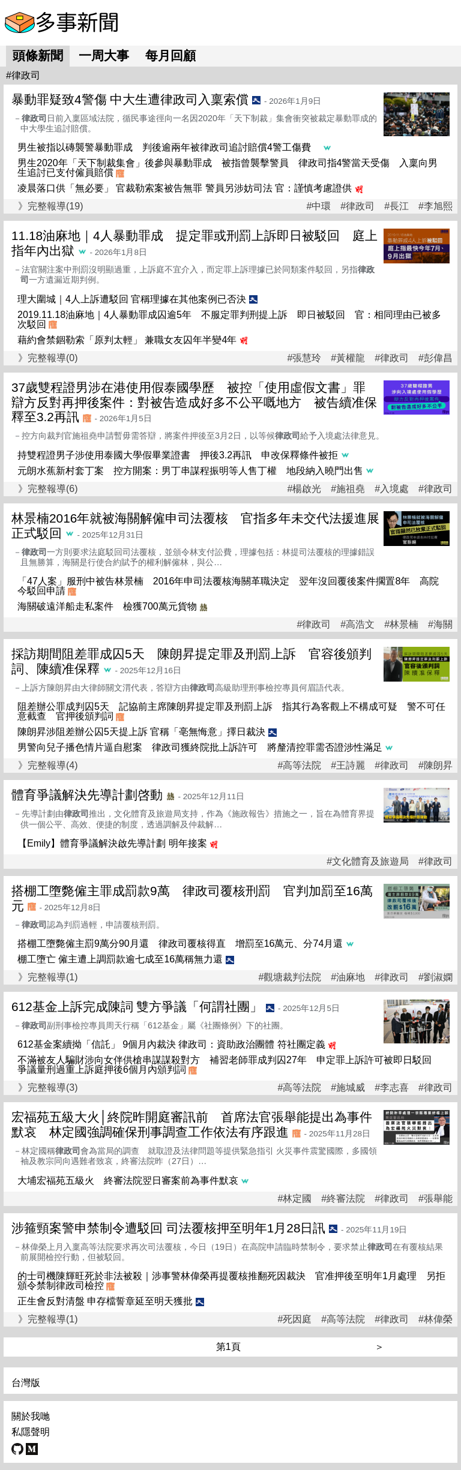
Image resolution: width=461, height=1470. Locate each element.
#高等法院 (299, 765)
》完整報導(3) (48, 1087)
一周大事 (104, 55)
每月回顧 (170, 55)
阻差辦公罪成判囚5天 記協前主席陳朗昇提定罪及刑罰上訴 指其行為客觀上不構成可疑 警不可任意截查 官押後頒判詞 (231, 711)
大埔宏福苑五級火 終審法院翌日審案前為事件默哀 (127, 1180)
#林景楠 (401, 624)
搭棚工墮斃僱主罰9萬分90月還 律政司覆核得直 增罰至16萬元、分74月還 (180, 943)
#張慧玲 (304, 358)
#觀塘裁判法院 (289, 977)
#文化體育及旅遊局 (368, 861)
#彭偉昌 (435, 358)
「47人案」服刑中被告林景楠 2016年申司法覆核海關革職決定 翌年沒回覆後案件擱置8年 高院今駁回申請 (228, 586)
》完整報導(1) (48, 977)
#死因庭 (294, 1319)
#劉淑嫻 (435, 977)
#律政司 (357, 206)
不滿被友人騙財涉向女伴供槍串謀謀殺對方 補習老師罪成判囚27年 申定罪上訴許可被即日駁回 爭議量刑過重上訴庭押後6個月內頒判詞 (229, 1065)
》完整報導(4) (48, 765)
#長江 (396, 206)
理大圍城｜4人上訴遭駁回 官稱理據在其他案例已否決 (131, 299)
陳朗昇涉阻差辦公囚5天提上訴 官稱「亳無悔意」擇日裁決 (141, 732)
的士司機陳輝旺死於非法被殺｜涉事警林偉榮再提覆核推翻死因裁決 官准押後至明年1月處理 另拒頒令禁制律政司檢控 (231, 1281)
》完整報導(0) (48, 358)
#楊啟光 (304, 489)
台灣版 (25, 1383)
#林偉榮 (435, 1319)
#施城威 (348, 1088)
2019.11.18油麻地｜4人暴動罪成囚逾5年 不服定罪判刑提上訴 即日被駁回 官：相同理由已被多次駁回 (229, 319)
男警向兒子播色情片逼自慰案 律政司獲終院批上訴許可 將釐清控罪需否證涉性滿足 (199, 747)
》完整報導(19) (50, 206)
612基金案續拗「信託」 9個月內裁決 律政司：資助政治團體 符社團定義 (171, 1044)
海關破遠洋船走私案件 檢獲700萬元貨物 (107, 606)
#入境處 (392, 489)
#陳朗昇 (435, 765)
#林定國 (294, 1199)
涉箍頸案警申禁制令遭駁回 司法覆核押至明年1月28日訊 (168, 1228)
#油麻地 (348, 977)
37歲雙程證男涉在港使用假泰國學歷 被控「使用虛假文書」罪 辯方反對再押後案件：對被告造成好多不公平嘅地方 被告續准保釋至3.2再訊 (194, 402)
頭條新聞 (38, 55)
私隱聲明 (30, 1432)
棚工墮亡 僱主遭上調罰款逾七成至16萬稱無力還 (120, 959)
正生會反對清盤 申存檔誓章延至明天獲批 (105, 1301)
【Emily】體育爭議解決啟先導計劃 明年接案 (112, 843)
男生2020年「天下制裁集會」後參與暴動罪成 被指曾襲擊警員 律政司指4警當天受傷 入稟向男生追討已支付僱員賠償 (227, 168)
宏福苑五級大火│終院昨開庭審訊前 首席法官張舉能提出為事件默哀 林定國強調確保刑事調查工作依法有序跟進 (191, 1124)
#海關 (440, 624)
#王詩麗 (348, 765)
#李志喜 (392, 1088)
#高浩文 (357, 624)
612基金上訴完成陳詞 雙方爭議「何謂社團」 (136, 1006)
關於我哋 (30, 1416)
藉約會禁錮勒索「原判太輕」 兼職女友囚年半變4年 (127, 340)
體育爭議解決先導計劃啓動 (87, 795)
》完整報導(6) (48, 489)
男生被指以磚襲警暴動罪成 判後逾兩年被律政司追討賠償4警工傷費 (169, 147)
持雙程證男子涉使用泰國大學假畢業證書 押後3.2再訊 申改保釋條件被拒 (177, 455)
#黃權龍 (348, 358)
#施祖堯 (348, 489)
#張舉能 (435, 1199)
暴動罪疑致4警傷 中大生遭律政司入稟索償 (130, 99)
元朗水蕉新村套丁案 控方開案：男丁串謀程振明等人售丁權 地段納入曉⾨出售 (190, 471)
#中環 (318, 206)
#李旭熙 (435, 206)
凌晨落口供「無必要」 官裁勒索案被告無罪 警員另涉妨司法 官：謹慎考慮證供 (184, 188)
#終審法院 (343, 1199)
